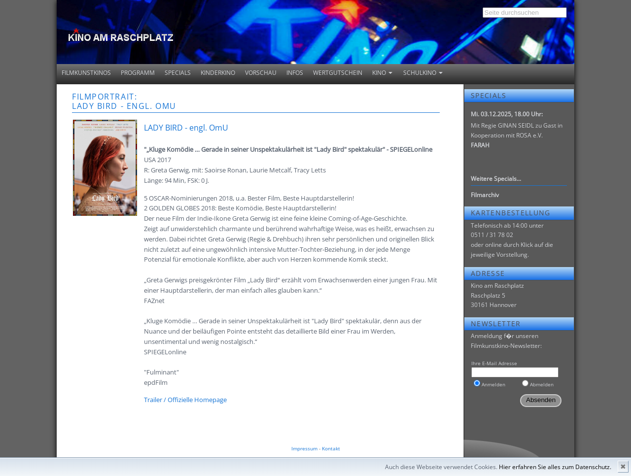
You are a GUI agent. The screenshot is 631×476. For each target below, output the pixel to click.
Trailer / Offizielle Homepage (185, 399)
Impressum (304, 448)
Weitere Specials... (496, 178)
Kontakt (331, 448)
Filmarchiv (485, 195)
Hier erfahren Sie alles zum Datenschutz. (555, 467)
